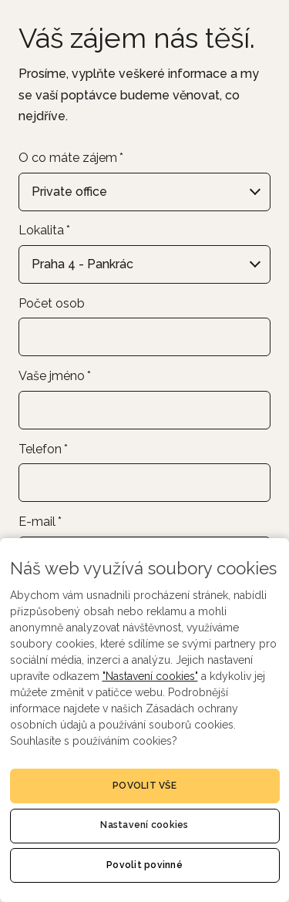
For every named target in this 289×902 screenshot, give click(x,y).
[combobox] (144, 192)
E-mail (40, 521)
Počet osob (51, 303)
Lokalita (44, 230)
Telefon (43, 449)
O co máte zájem (70, 157)
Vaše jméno (54, 376)
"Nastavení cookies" (150, 676)
